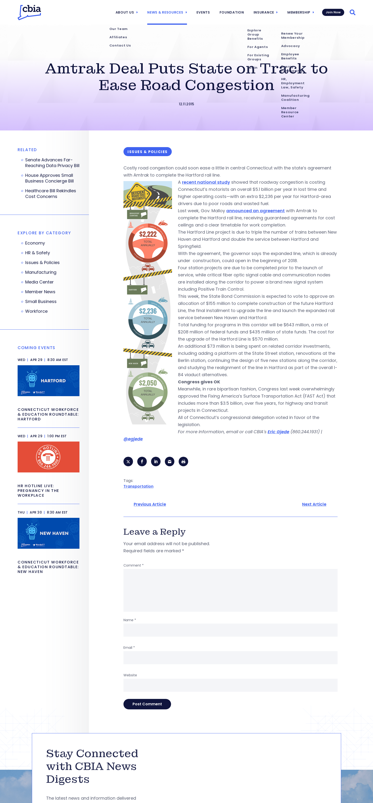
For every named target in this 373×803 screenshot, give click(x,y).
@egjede (133, 439)
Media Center (39, 282)
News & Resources (165, 12)
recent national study (206, 182)
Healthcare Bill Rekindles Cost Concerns (50, 193)
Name (129, 620)
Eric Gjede (278, 432)
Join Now (333, 12)
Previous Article (150, 504)
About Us (125, 12)
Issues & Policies (42, 262)
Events (203, 12)
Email (129, 647)
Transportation (138, 486)
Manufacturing (40, 272)
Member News (40, 292)
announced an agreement (255, 211)
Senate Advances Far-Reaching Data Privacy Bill (52, 162)
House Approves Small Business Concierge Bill (49, 178)
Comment (133, 565)
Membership (298, 12)
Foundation (232, 12)
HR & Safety (37, 253)
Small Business (41, 301)
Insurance (264, 12)
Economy (35, 243)
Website (130, 675)
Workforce (36, 311)
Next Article (314, 504)
